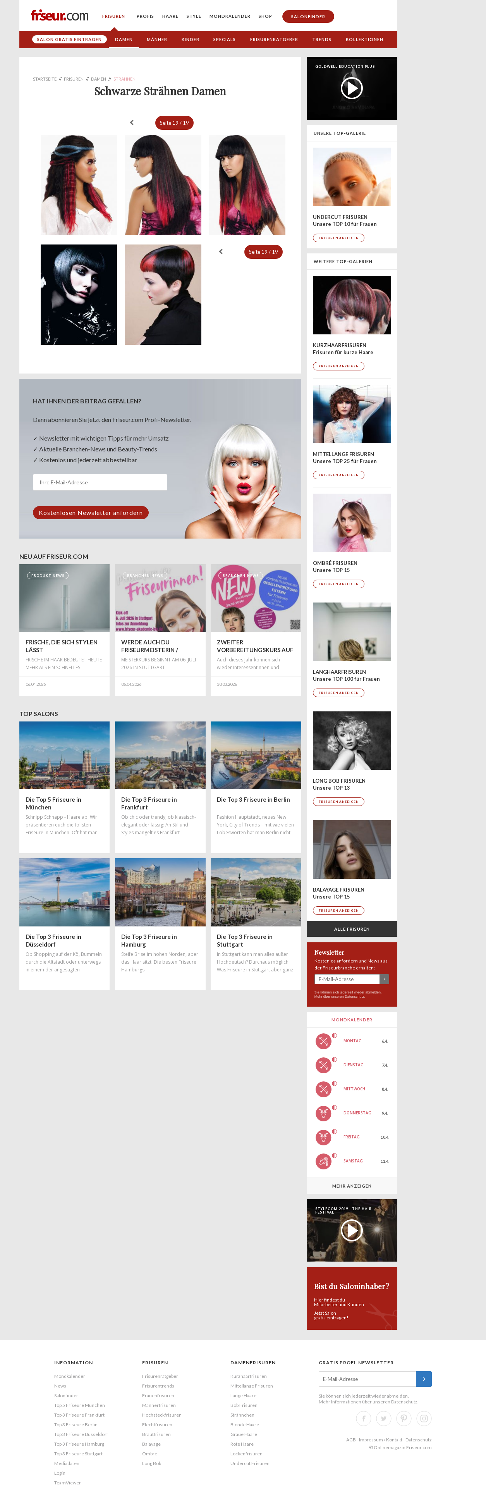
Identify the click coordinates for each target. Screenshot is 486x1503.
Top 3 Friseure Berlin (76, 1424)
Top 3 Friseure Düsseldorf (81, 1434)
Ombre (149, 1454)
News (60, 1386)
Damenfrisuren (253, 1362)
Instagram (424, 1418)
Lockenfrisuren (246, 1454)
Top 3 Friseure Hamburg (79, 1444)
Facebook (363, 1418)
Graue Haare (243, 1434)
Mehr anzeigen (352, 1185)
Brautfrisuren (156, 1434)
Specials (224, 39)
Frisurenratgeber (274, 39)
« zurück (132, 122)
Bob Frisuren (244, 1405)
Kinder (190, 39)
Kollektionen (364, 39)
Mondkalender (230, 16)
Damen (124, 39)
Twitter (384, 1418)
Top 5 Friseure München (79, 1405)
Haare (170, 16)
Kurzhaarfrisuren (248, 1376)
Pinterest (404, 1418)
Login (59, 1473)
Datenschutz (354, 997)
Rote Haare (242, 1444)
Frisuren (113, 16)
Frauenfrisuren (158, 1395)
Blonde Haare (244, 1424)
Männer (157, 39)
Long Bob (151, 1463)
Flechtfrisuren (157, 1424)
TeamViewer (67, 1483)
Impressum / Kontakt (380, 1440)
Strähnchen (242, 1415)
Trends (321, 39)
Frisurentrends (158, 1386)
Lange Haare (243, 1395)
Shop (265, 16)
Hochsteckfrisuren (162, 1415)
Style (194, 16)
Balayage (151, 1444)
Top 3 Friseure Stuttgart (78, 1454)
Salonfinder (308, 16)
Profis (145, 16)
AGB (351, 1440)
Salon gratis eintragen (69, 39)
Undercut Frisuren (250, 1463)
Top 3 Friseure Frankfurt (79, 1415)
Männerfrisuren (159, 1405)
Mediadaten (66, 1463)
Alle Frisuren (352, 928)
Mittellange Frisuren (251, 1386)
